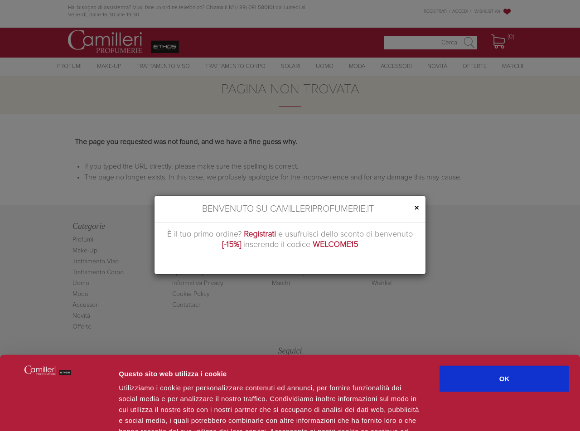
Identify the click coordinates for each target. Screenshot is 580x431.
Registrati (260, 234)
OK (504, 313)
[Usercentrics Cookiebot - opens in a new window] (58, 413)
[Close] (416, 208)
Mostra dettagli (481, 413)
